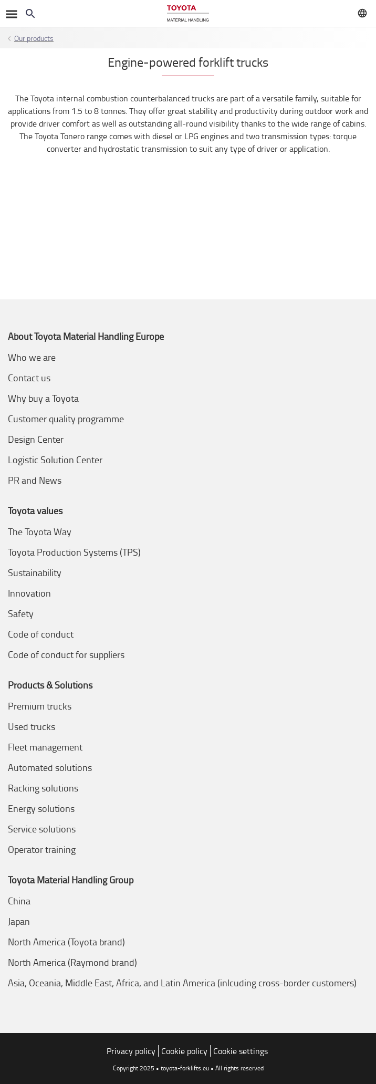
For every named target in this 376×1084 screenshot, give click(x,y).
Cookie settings (240, 1051)
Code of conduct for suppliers (66, 654)
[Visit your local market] (362, 13)
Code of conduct (41, 634)
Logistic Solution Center (55, 459)
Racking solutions (43, 787)
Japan (19, 921)
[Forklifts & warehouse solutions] (188, 13)
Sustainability (34, 572)
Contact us (29, 377)
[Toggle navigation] (11, 13)
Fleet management (45, 747)
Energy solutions (41, 808)
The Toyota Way (39, 531)
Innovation (29, 593)
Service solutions (42, 828)
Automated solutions (50, 767)
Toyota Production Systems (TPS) (74, 552)
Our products (34, 38)
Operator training (42, 849)
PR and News (34, 480)
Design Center (36, 439)
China (19, 900)
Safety (21, 613)
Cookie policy (184, 1051)
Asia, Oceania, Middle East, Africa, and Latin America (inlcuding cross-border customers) (182, 982)
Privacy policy (131, 1051)
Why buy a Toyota (43, 398)
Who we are (32, 357)
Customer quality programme (66, 418)
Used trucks (31, 726)
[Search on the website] (30, 13)
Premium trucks (39, 706)
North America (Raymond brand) (72, 962)
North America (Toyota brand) (66, 941)
